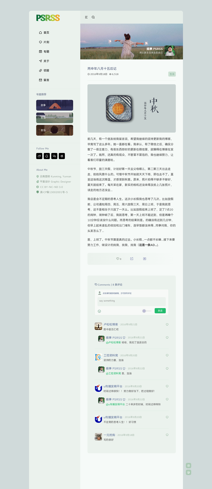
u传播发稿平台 (113, 386)
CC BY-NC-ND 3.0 (51, 187)
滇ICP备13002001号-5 (54, 192)
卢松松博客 (111, 324)
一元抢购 (109, 435)
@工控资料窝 (113, 373)
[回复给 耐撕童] (167, 338)
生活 (172, 74)
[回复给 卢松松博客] (167, 325)
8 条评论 (117, 284)
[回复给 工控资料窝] (167, 355)
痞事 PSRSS (114, 337)
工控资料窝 (111, 355)
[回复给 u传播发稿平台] (167, 386)
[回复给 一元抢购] (167, 435)
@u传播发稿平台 (115, 404)
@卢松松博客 (113, 342)
